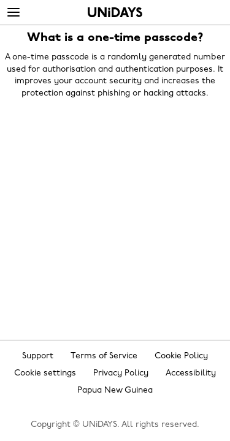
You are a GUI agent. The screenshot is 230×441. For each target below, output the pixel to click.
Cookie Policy (181, 356)
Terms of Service (104, 356)
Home (115, 12)
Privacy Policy (120, 373)
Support (37, 356)
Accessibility (191, 373)
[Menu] (13, 13)
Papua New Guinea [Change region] (115, 390)
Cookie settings (45, 373)
